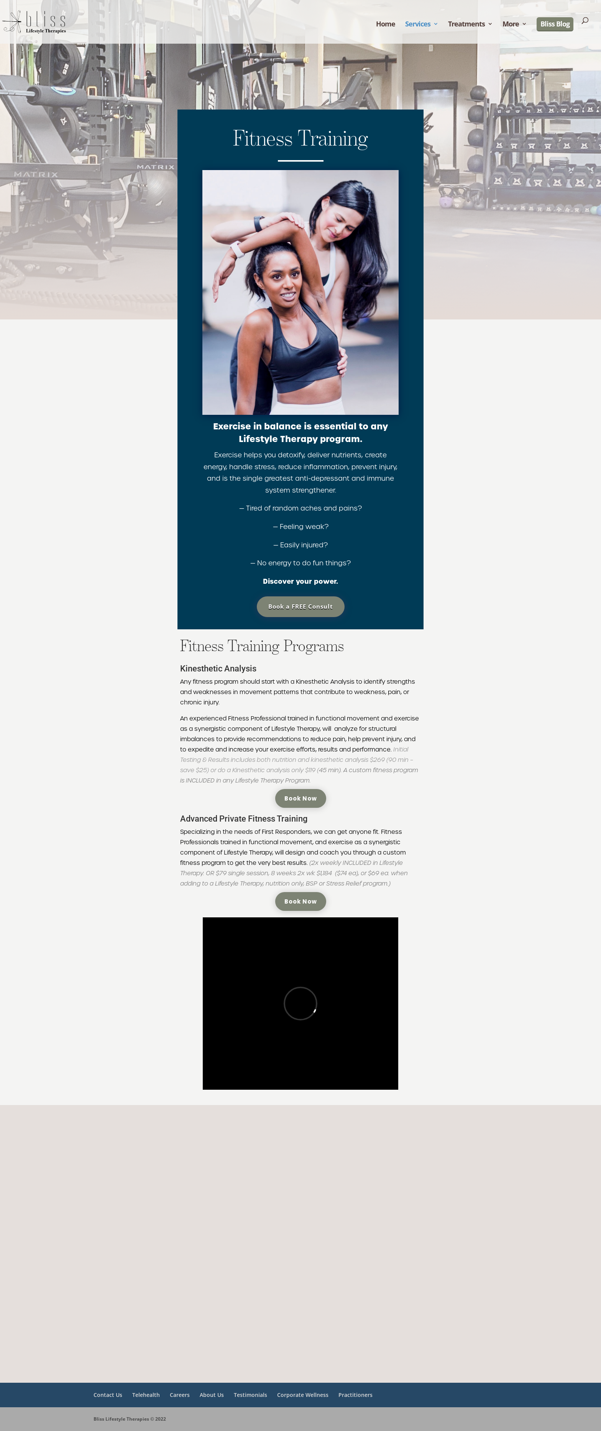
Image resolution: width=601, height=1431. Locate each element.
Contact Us (108, 1394)
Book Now (300, 798)
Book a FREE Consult (300, 606)
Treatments (466, 24)
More (510, 24)
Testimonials (250, 1394)
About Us (212, 1394)
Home (385, 24)
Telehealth (146, 1394)
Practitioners (355, 1394)
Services (417, 24)
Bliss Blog (555, 23)
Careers (180, 1394)
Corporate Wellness (302, 1394)
